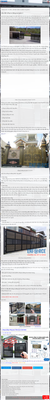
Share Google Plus (27, 367)
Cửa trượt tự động (6, 6)
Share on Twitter (38, 367)
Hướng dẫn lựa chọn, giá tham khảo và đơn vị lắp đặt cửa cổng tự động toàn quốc (20, 380)
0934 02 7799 (21, 397)
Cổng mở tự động (41, 6)
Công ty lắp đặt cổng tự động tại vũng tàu (11, 389)
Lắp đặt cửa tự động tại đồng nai (9, 395)
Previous (48, 5)
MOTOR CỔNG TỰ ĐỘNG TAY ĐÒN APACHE (11, 361)
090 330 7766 (35, 397)
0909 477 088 (28, 398)
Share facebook (16, 367)
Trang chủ (4, 9)
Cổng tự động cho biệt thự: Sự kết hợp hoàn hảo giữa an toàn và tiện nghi (18, 382)
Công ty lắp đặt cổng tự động (8, 392)
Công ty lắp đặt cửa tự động (8, 390)
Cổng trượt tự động (29, 6)
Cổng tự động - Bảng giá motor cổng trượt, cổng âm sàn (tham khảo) (17, 386)
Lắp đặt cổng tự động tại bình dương (10, 393)
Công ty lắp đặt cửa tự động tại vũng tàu (11, 388)
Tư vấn (10, 9)
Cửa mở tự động (17, 6)
